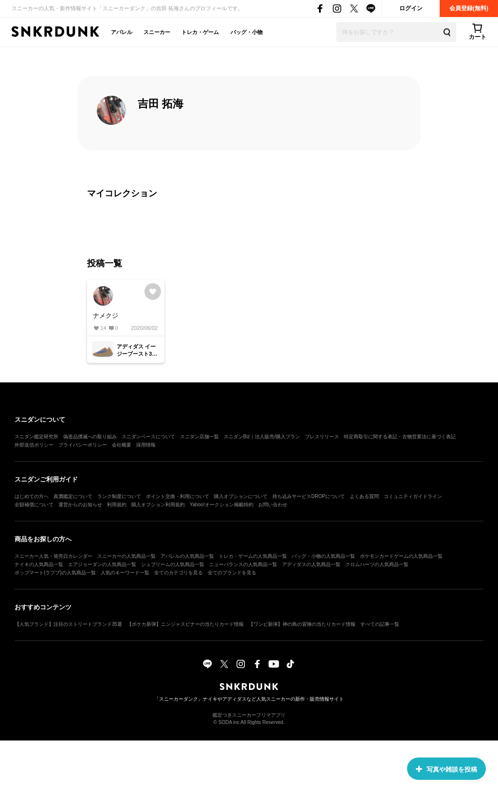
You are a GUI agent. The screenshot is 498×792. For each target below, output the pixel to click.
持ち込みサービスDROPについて (308, 496)
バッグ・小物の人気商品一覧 (323, 556)
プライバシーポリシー (82, 445)
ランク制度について (119, 496)
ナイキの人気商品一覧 (39, 564)
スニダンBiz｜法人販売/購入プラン (262, 436)
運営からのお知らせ (80, 504)
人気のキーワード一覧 (125, 572)
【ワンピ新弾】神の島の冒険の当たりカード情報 (302, 624)
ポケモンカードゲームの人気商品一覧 (401, 556)
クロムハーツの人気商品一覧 (377, 564)
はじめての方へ (32, 496)
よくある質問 (364, 496)
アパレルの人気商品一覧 (187, 556)
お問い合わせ (272, 504)
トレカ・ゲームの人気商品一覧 (253, 556)
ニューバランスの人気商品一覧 (243, 564)
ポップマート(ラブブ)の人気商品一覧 (55, 572)
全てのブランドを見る (232, 572)
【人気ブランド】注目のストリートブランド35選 (68, 624)
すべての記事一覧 (379, 624)
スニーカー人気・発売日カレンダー (53, 556)
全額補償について (34, 504)
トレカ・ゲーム (200, 32)
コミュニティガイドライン (413, 496)
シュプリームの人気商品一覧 (172, 564)
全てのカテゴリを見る (178, 572)
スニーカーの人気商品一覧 (126, 556)
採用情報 (146, 445)
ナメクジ (105, 315)
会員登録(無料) (468, 8)
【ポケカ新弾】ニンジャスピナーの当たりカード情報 (185, 624)
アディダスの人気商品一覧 (311, 564)
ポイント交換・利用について (177, 496)
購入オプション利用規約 (158, 504)
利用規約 (116, 504)
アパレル (121, 32)
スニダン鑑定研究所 (36, 436)
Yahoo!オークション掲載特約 (221, 504)
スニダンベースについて (148, 436)
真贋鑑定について (72, 496)
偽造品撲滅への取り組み (90, 436)
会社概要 (121, 445)
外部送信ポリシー (34, 445)
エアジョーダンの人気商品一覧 (102, 564)
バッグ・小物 (247, 32)
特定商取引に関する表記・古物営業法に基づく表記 (400, 436)
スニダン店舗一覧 (199, 436)
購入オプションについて (240, 496)
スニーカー (156, 32)
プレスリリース (322, 436)
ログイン (411, 8)
